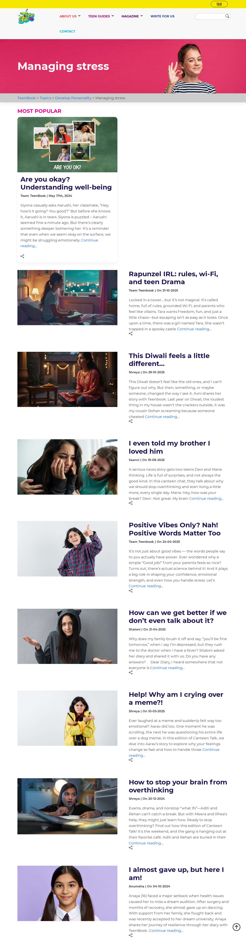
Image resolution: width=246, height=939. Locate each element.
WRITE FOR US (162, 16)
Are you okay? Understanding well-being (66, 183)
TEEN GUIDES (99, 16)
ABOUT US (68, 16)
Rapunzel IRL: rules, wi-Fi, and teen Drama (173, 278)
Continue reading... (194, 329)
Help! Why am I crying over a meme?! (176, 698)
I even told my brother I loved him (169, 447)
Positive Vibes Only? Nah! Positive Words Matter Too (175, 529)
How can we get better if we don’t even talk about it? (178, 617)
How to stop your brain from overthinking (178, 786)
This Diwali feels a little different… (169, 360)
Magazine (130, 16)
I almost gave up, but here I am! (176, 874)
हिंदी (219, 4)
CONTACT (67, 31)
